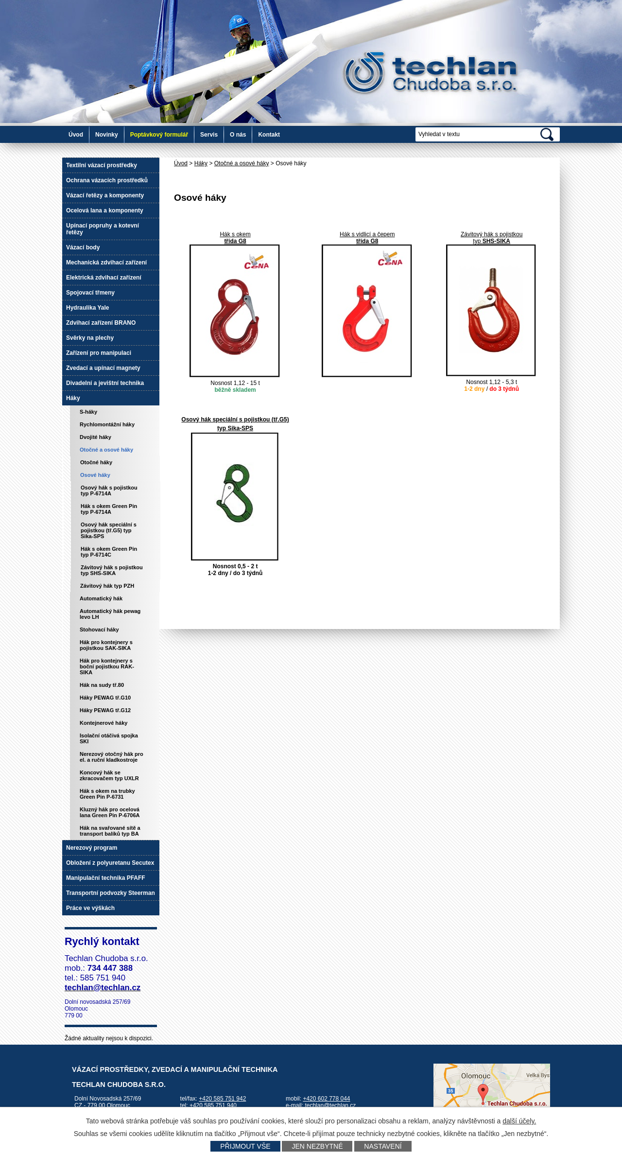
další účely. (519, 1121)
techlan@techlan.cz (330, 1105)
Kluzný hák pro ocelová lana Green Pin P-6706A (110, 812)
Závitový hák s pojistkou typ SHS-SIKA (112, 570)
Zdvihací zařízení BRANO (101, 322)
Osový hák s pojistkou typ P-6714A (109, 490)
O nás (238, 134)
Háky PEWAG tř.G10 (105, 697)
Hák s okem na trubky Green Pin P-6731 (107, 794)
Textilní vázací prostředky (101, 165)
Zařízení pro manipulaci (98, 353)
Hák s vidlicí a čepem (367, 234)
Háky (200, 163)
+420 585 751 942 (222, 1098)
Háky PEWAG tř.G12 (105, 710)
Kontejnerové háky (103, 723)
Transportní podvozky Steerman (110, 893)
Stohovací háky (99, 629)
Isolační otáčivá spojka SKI (109, 738)
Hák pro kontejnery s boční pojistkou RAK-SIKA (107, 666)
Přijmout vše (245, 1146)
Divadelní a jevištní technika (105, 383)
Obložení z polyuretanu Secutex (110, 862)
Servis (209, 134)
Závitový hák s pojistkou (491, 234)
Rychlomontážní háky (107, 424)
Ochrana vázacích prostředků (107, 180)
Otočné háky (96, 462)
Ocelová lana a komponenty (104, 210)
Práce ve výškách (90, 908)
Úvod (76, 134)
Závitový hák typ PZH (107, 586)
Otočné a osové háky (241, 163)
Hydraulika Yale (87, 307)
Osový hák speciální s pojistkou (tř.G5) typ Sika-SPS (109, 530)
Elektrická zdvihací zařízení (103, 277)
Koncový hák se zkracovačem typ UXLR (109, 775)
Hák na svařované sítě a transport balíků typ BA (110, 831)
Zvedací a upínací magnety (103, 368)
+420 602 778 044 (326, 1098)
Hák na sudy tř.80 (102, 685)
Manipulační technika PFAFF (105, 878)
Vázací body (83, 247)
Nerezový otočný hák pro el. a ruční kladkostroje (111, 757)
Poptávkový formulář (159, 134)
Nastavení (382, 1146)
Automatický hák (101, 598)
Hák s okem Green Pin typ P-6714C (109, 552)
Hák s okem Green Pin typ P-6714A (109, 509)
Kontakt (269, 134)
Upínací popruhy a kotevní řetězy (102, 229)
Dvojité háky (95, 437)
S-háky (88, 412)
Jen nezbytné (317, 1146)
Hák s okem (235, 234)
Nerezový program (91, 847)
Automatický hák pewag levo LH (110, 614)
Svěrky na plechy (90, 337)
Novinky (106, 134)
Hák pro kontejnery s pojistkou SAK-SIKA (106, 645)
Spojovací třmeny (90, 292)
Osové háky (95, 475)
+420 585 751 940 (213, 1105)
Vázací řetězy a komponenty (105, 195)
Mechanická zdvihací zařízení (106, 262)
